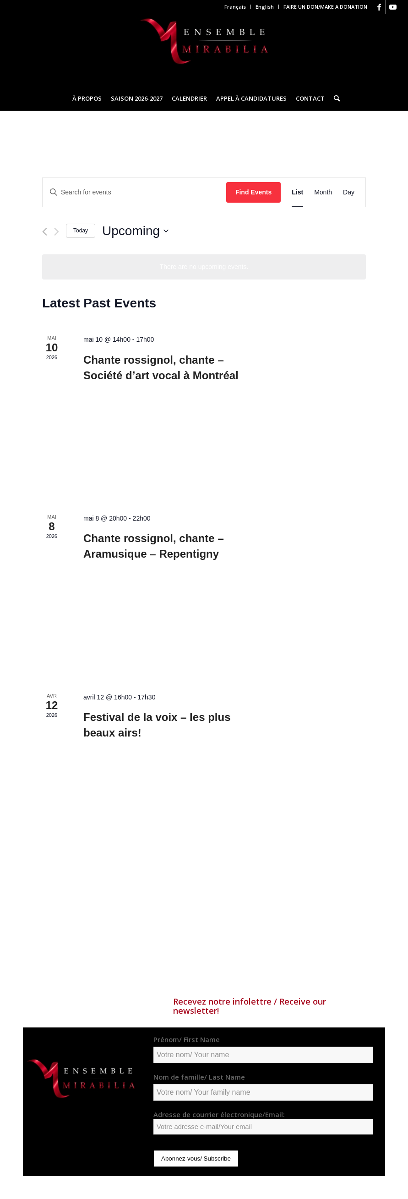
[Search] (334, 98)
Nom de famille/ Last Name (199, 1076)
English (265, 6)
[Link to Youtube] (393, 7)
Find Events (253, 192)
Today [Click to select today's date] (80, 230)
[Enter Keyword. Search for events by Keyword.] (134, 192)
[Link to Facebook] (379, 7)
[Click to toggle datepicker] (135, 231)
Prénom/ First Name (186, 1039)
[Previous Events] (44, 231)
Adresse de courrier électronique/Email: (263, 1122)
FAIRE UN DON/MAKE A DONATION (325, 6)
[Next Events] (56, 231)
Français (235, 6)
